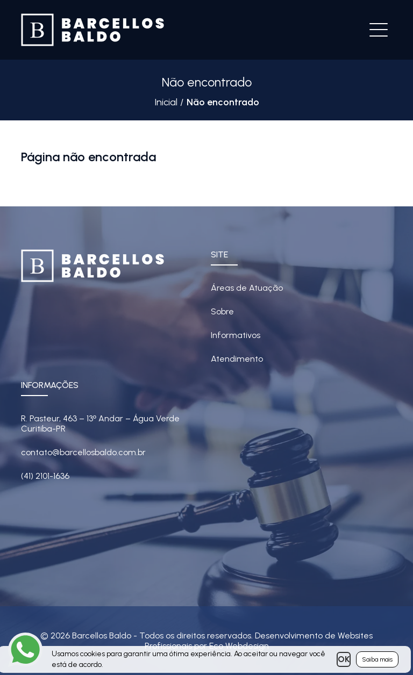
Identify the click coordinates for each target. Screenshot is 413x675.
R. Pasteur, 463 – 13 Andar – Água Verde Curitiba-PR (100, 423)
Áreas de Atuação (247, 288)
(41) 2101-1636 (45, 476)
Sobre (222, 311)
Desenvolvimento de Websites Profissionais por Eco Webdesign (259, 640)
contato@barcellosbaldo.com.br (83, 452)
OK (344, 659)
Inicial (165, 102)
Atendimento (237, 359)
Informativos (235, 335)
